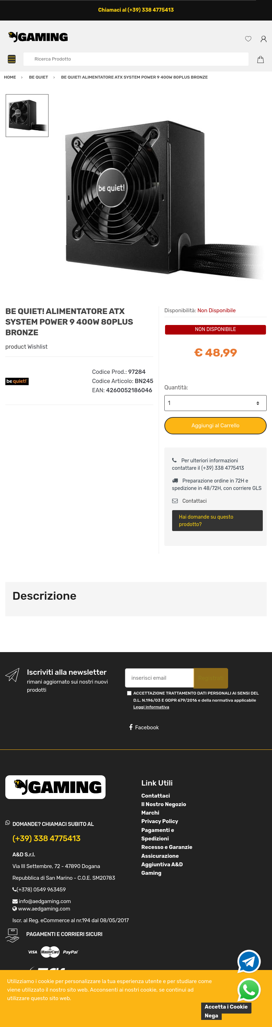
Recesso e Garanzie (166, 847)
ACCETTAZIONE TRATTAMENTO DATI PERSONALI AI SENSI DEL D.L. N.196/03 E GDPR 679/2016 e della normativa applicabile (196, 700)
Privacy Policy (159, 821)
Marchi (150, 813)
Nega (211, 1015)
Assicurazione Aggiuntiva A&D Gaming (162, 865)
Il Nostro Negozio (163, 804)
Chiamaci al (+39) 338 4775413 (136, 10)
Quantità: (176, 387)
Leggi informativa (151, 706)
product (15, 346)
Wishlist (38, 346)
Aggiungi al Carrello (215, 425)
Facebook (144, 727)
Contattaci (189, 501)
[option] (158, 200)
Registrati (210, 678)
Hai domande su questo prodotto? (206, 520)
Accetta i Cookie (226, 1007)
